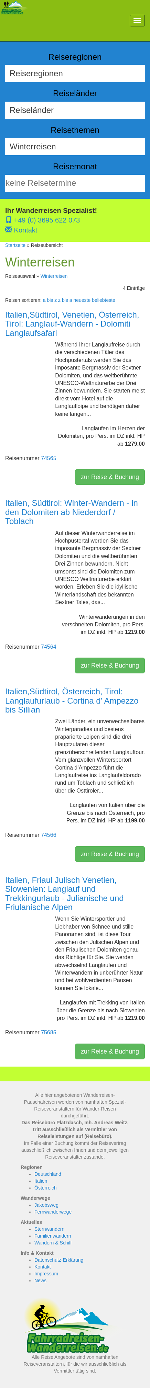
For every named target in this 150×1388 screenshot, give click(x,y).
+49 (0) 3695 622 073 (42, 220)
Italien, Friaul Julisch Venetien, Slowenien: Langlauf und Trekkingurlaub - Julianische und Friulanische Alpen (64, 893)
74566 (48, 835)
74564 (48, 647)
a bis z (50, 300)
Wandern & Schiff (53, 1242)
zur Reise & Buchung (110, 477)
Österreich (45, 1188)
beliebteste (103, 300)
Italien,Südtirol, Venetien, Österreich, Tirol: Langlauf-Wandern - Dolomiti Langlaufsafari (72, 324)
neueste (81, 300)
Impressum (46, 1273)
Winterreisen (54, 276)
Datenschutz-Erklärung (58, 1260)
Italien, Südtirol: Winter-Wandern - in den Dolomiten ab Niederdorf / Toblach (71, 512)
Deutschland (47, 1174)
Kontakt (21, 230)
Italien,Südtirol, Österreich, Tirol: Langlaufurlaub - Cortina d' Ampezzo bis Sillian (71, 700)
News (40, 1280)
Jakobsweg (46, 1205)
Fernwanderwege (53, 1212)
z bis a (65, 300)
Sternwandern (49, 1229)
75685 (48, 1032)
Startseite (15, 245)
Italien (40, 1181)
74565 (48, 458)
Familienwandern (52, 1236)
